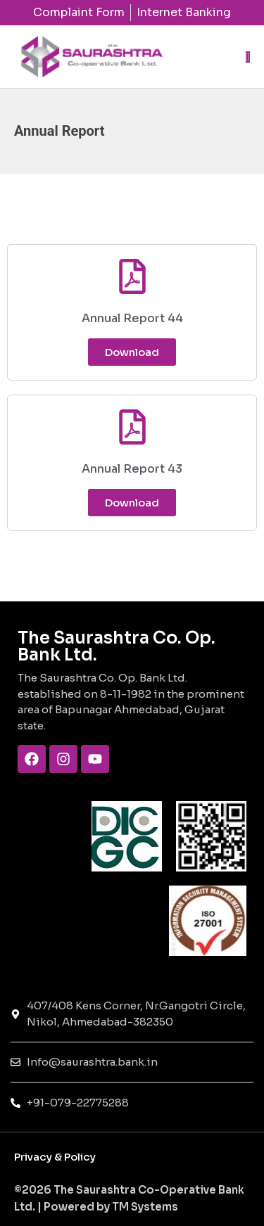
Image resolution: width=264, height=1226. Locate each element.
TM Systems (144, 1206)
